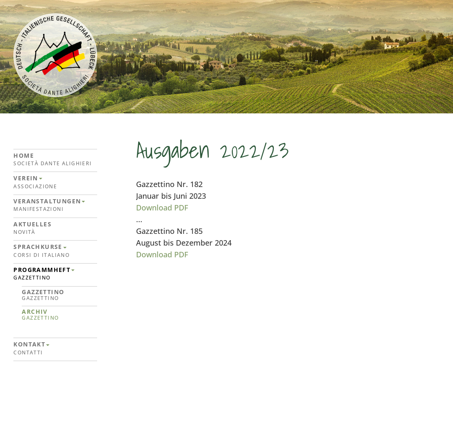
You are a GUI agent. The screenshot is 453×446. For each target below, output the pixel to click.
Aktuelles (55, 228)
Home (55, 159)
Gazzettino (59, 295)
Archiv (59, 314)
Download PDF (162, 207)
